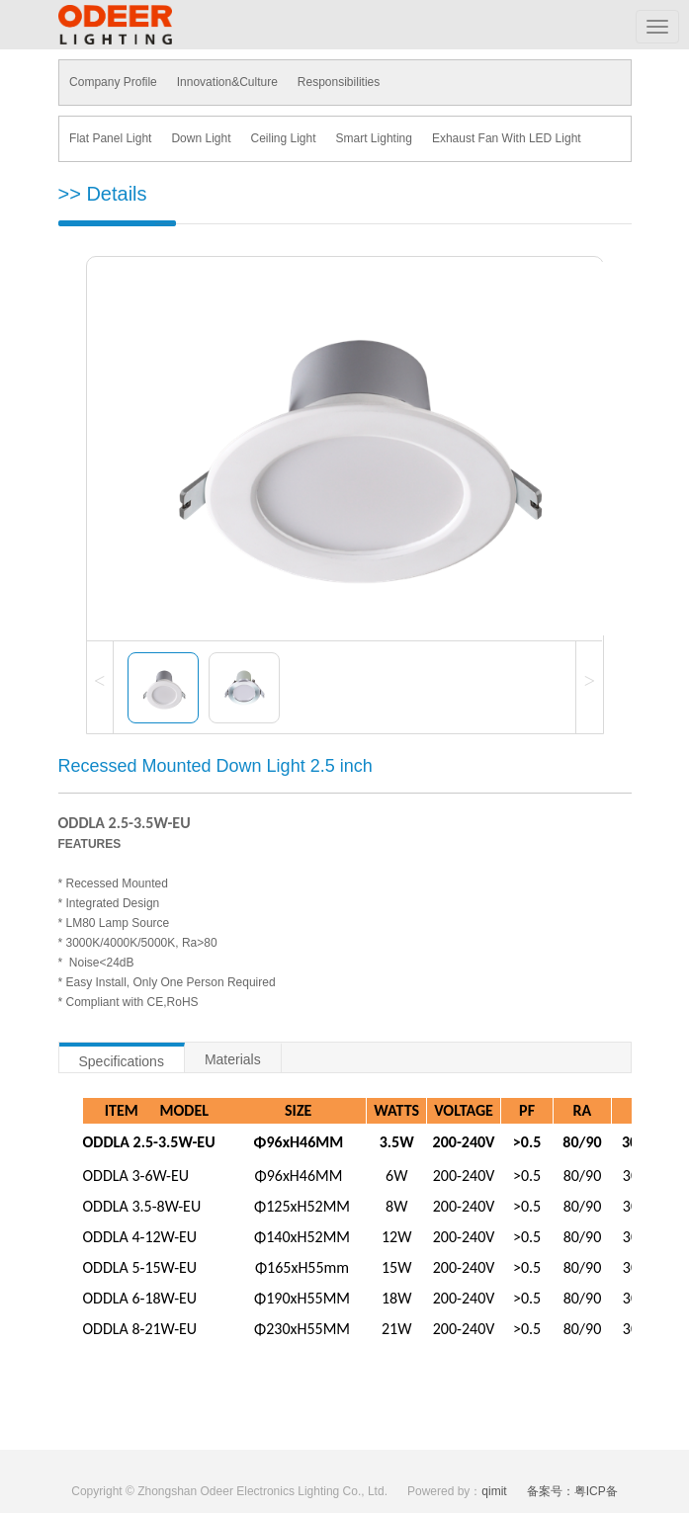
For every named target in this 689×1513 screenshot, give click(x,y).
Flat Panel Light (110, 138)
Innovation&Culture (226, 82)
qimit (493, 1491)
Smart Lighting (373, 138)
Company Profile (113, 82)
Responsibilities (338, 82)
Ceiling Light (282, 138)
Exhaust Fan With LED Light (505, 138)
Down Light (200, 138)
